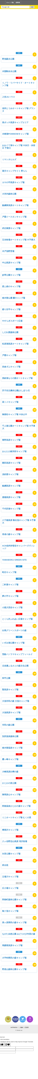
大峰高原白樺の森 (10, 772)
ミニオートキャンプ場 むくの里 (16, 817)
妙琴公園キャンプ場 (11, 275)
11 (35, 504)
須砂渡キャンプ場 (10, 474)
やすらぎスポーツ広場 (12, 321)
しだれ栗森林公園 (10, 332)
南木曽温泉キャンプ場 (12, 748)
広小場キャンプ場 (10, 888)
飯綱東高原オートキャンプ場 (15, 205)
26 (35, 779)
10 (35, 178)
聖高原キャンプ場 (10, 689)
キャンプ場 (9, 2)
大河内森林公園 (9, 194)
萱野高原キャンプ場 (11, 440)
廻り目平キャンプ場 (11, 309)
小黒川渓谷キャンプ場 (12, 607)
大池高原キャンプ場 (11, 712)
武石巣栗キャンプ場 (11, 228)
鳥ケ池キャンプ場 (10, 911)
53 (35, 790)
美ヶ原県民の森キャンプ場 (14, 922)
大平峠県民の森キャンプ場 (14, 958)
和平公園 (6, 678)
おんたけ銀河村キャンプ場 (14, 451)
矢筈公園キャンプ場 (11, 854)
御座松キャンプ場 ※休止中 (14, 414)
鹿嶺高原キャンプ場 (11, 497)
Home (2, 2)
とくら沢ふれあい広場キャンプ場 (17, 619)
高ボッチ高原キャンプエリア (15, 122)
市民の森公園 (8, 725)
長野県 (18, 2)
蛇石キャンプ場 (9, 572)
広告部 (27, 1027)
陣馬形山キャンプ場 (11, 794)
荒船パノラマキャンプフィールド (17, 654)
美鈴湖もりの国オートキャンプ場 (17, 378)
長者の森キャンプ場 (11, 534)
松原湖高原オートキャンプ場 (15, 344)
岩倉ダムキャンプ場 (11, 367)
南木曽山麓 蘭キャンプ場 (13, 298)
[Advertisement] (19, 30)
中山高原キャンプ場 (11, 263)
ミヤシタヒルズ (9, 159)
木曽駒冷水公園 (9, 71)
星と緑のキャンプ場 (11, 286)
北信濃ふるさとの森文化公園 (15, 666)
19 (35, 825)
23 (35, 953)
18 (35, 626)
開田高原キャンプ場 (11, 463)
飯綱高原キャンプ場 (11, 486)
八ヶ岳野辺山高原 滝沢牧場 (14, 841)
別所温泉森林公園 (10, 736)
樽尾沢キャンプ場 (10, 830)
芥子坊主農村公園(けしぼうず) (16, 390)
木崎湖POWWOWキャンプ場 (15, 134)
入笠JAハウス (8, 97)
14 (35, 837)
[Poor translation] (7, 1044)
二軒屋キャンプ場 (10, 584)
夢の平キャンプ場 (10, 596)
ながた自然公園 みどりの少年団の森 (18, 934)
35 (35, 650)
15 (35, 410)
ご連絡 (21, 1027)
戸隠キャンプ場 (9, 355)
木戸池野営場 (8, 251)
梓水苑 (5, 865)
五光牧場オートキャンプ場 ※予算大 (18, 240)
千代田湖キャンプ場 (11, 509)
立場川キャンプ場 (10, 877)
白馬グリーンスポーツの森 (14, 630)
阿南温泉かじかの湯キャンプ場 (16, 806)
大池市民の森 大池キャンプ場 (15, 701)
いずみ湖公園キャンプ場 (13, 643)
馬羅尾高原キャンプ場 (12, 945)
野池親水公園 (8, 59)
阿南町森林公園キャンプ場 (14, 899)
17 (35, 861)
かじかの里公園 (9, 783)
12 (35, 638)
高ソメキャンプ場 (10, 402)
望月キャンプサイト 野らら (14, 171)
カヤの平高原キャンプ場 (13, 182)
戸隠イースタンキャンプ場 (14, 217)
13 (35, 555)
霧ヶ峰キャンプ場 (10, 759)
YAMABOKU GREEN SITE (14, 560)
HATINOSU (14, 1027)
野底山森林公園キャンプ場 (14, 969)
